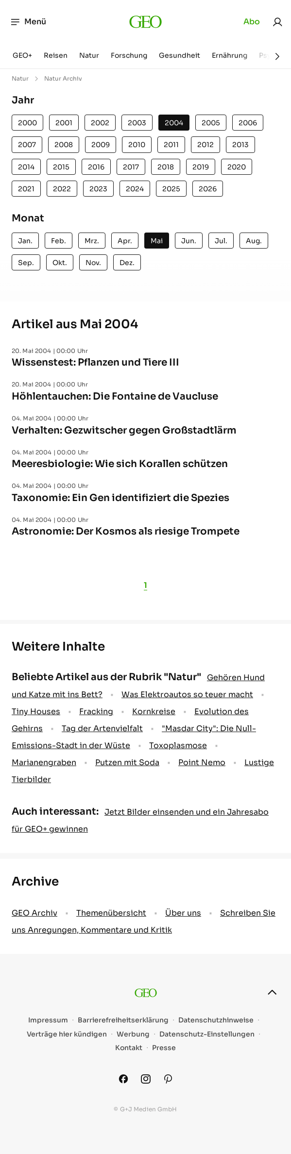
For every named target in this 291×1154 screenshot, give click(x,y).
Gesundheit (179, 55)
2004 (174, 122)
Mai (157, 240)
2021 (26, 188)
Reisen (56, 55)
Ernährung (229, 55)
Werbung (133, 1034)
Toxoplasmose (178, 745)
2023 (98, 188)
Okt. (59, 262)
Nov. (93, 262)
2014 (26, 167)
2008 (63, 144)
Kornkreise (153, 711)
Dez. (127, 262)
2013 (240, 144)
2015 (61, 167)
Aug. (254, 240)
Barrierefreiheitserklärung (123, 1020)
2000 (27, 122)
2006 (248, 122)
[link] (277, 22)
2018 (165, 167)
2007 (27, 144)
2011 (171, 144)
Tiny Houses (36, 711)
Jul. (221, 240)
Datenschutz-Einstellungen (207, 1034)
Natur (89, 55)
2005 (211, 122)
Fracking (96, 711)
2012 (205, 144)
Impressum (48, 1020)
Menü (28, 22)
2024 (135, 188)
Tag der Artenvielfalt (102, 728)
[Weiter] (277, 56)
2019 (200, 167)
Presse (164, 1048)
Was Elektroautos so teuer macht (187, 694)
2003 (137, 122)
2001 (63, 122)
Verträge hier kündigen (67, 1034)
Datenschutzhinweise (216, 1020)
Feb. (58, 240)
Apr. (125, 240)
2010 (136, 144)
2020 (236, 167)
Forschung (129, 55)
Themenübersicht (111, 913)
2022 (62, 188)
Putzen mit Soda (127, 762)
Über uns (183, 913)
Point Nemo (201, 762)
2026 (208, 188)
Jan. (25, 240)
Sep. (26, 262)
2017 (131, 167)
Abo (251, 22)
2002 (100, 122)
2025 (171, 188)
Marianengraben (44, 762)
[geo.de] (145, 22)
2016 (96, 167)
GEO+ (22, 55)
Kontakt (128, 1048)
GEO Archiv (34, 913)
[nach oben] (272, 992)
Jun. (188, 240)
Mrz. (92, 240)
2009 (100, 144)
